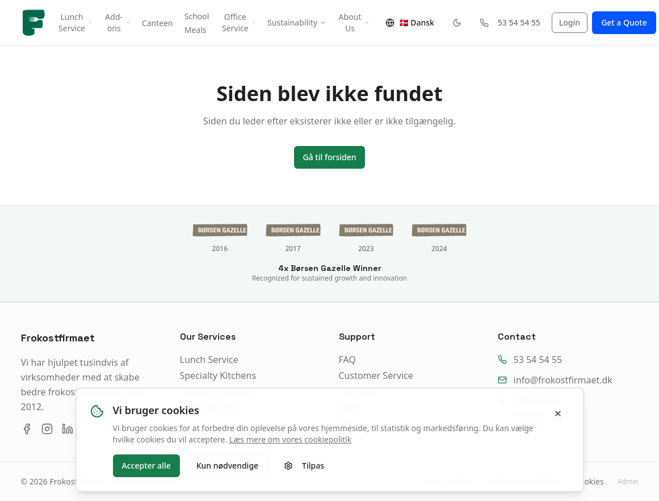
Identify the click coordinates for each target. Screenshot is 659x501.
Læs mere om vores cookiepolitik (290, 439)
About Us (354, 22)
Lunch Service (75, 22)
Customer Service (376, 375)
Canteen (157, 23)
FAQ (347, 359)
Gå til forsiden (329, 157)
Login (569, 22)
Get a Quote (624, 22)
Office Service (239, 22)
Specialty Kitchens (218, 375)
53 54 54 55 (510, 22)
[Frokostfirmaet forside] (34, 22)
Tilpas (304, 465)
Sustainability (296, 22)
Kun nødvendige (227, 465)
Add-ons (118, 22)
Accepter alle (146, 465)
